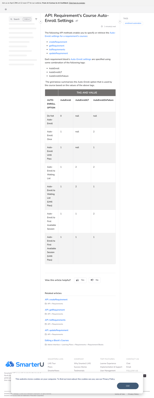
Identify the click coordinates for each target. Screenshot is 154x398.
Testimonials (79, 370)
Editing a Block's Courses (57, 340)
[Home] (6, 9)
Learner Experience (108, 363)
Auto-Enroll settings (81, 59)
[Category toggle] (40, 21)
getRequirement (56, 45)
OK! (128, 386)
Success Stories (80, 367)
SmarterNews (53, 370)
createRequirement (58, 42)
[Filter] (36, 19)
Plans (50, 367)
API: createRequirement (56, 299)
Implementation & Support (111, 367)
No (95, 280)
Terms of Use (120, 394)
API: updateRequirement (56, 330)
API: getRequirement (55, 309)
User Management (107, 370)
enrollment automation (133, 23)
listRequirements (57, 49)
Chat (128, 363)
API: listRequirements (55, 320)
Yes (80, 280)
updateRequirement (58, 53)
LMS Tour (52, 363)
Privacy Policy (133, 394)
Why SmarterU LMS (82, 363)
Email (128, 367)
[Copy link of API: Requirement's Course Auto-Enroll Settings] (77, 21)
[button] (20, 19)
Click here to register (77, 3)
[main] (80, 181)
